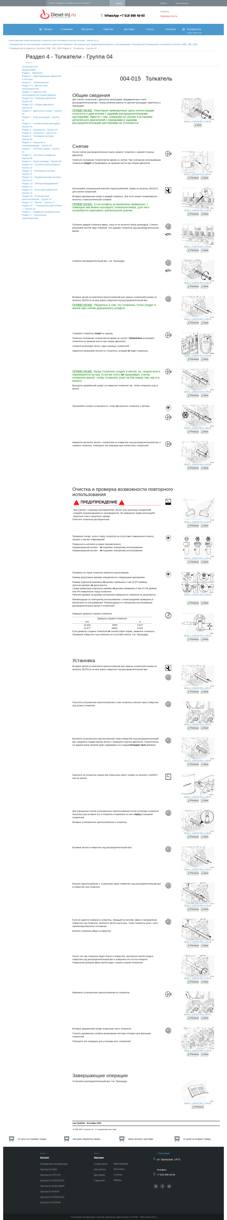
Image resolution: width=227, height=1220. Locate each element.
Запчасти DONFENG (52, 1180)
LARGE (207, 121)
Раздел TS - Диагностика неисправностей (35, 87)
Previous (192, 177)
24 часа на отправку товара (32, 1139)
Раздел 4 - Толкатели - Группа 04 (39, 133)
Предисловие (29, 69)
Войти (163, 3)
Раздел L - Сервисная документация (41, 211)
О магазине (67, 29)
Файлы (118, 1180)
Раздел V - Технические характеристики (34, 217)
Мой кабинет (121, 1163)
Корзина (164, 11)
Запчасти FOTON (50, 1175)
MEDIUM (197, 121)
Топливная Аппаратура (53, 1164)
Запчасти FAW (48, 1169)
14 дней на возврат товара (197, 1139)
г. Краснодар (163, 1153)
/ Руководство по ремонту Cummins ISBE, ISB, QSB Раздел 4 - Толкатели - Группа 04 (52, 48)
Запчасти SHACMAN (52, 1186)
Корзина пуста (168, 16)
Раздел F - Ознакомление (35, 82)
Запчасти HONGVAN (52, 1197)
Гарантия (108, 29)
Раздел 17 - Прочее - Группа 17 (38, 202)
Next (197, 125)
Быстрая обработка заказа (86, 1139)
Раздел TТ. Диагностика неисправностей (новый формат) (39, 93)
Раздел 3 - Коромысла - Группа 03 (40, 129)
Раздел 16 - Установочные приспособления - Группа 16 (37, 198)
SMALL (187, 121)
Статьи (150, 29)
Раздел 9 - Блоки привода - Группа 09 (41, 161)
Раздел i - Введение (32, 73)
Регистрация (182, 3)
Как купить (87, 29)
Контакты (171, 29)
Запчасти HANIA (49, 1191)
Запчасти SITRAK (50, 1202)
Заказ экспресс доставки (140, 1139)
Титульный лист (30, 66)
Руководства (192, 31)
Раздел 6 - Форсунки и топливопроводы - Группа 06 (37, 144)
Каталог (45, 29)
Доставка (129, 29)
